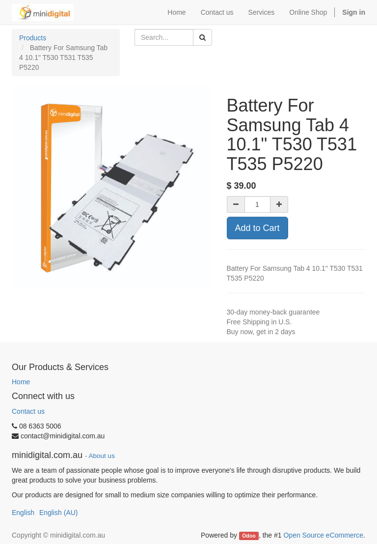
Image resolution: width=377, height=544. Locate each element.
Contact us (28, 411)
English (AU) (58, 512)
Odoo (248, 536)
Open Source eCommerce (323, 535)
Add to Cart (257, 228)
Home (21, 382)
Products (32, 38)
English (23, 512)
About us (102, 455)
